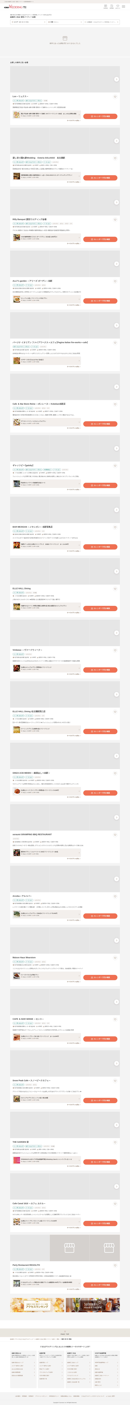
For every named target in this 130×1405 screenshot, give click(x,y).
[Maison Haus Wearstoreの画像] (65, 940)
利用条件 (31, 1396)
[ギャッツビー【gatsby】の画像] (65, 448)
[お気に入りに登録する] (115, 97)
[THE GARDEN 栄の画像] (65, 1125)
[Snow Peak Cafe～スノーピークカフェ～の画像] (65, 1063)
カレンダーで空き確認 (100, 116)
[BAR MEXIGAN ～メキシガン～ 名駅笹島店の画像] (65, 510)
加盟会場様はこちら (66, 1396)
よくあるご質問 (110, 1396)
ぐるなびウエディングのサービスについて (92, 1396)
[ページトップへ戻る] (65, 1332)
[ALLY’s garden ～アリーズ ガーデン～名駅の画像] (65, 264)
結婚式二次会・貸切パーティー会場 (45, 1339)
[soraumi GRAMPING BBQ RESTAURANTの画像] (65, 817)
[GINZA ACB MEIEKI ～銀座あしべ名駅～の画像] (65, 756)
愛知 (58, 1339)
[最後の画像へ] (116, 79)
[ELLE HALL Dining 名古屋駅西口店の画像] (65, 694)
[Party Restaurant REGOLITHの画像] (65, 1248)
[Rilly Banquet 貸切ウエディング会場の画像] (65, 202)
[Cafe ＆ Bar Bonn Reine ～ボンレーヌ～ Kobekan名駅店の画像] (65, 387)
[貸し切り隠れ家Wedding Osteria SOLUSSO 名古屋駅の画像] (65, 141)
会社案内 (17, 1396)
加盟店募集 (76, 1396)
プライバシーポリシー (41, 1396)
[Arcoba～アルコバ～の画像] (65, 879)
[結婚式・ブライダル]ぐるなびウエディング (21, 1339)
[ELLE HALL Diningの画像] (65, 571)
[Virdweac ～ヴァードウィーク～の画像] (65, 633)
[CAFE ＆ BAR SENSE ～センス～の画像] (65, 1002)
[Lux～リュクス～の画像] (65, 79)
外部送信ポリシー (54, 1396)
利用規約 (24, 1396)
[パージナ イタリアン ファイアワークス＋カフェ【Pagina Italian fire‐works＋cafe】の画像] (65, 325)
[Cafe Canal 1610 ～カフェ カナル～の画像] (65, 1186)
